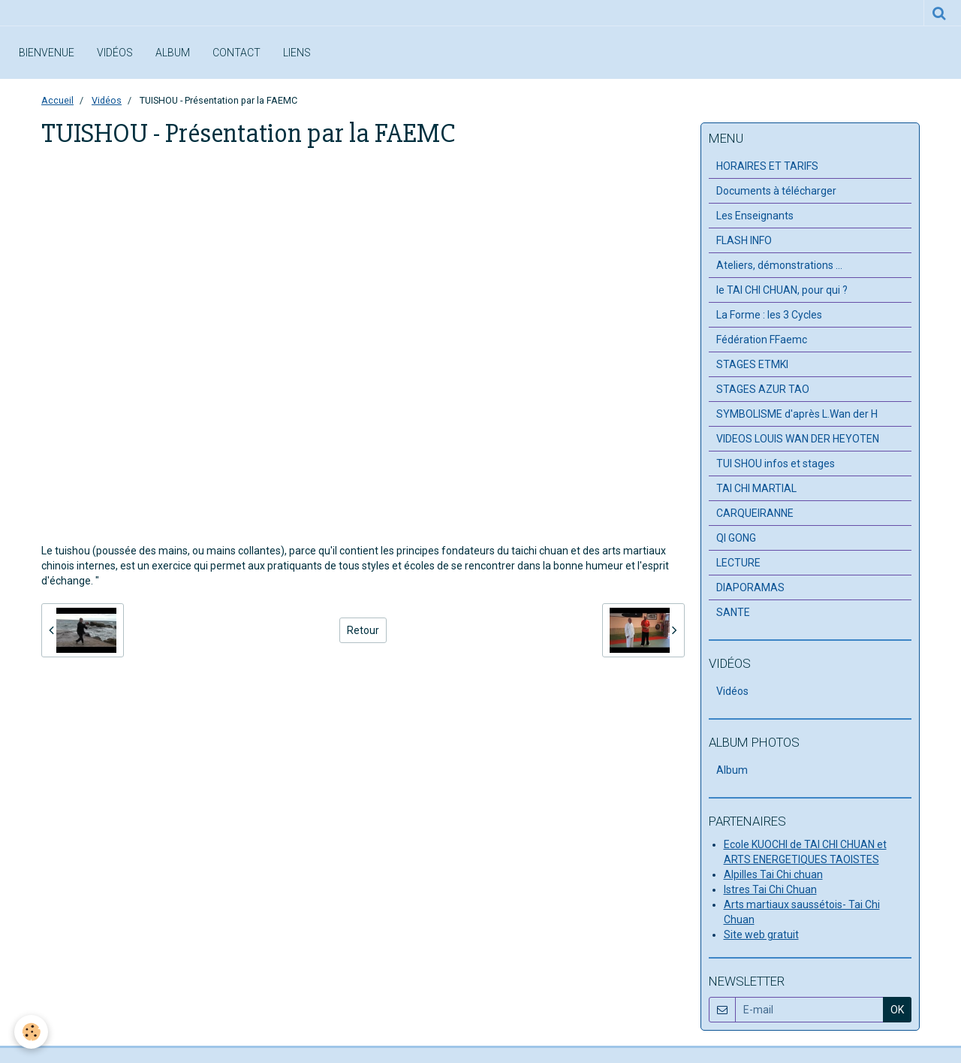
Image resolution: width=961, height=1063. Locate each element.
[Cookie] (32, 1032)
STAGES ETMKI (752, 364)
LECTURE (738, 563)
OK (897, 1010)
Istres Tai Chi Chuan (770, 889)
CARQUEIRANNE (755, 513)
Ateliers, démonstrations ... (779, 265)
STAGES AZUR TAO (762, 389)
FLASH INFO (744, 240)
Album (172, 53)
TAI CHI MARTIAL (756, 488)
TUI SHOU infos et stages (775, 464)
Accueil (57, 100)
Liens (297, 53)
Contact (236, 53)
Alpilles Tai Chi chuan (773, 874)
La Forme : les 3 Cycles (769, 315)
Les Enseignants (755, 216)
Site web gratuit (761, 935)
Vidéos (115, 53)
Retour (363, 630)
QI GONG (736, 538)
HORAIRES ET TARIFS (767, 166)
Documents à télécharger (776, 191)
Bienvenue (46, 53)
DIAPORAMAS (750, 587)
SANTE (733, 612)
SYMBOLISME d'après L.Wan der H (797, 414)
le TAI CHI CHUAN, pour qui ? (782, 290)
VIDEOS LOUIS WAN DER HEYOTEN (797, 439)
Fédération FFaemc (761, 340)
